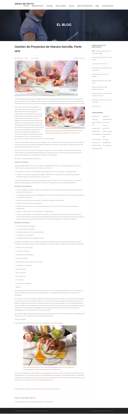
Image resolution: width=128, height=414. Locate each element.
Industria (82, 58)
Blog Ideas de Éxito (37, 6)
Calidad (105, 117)
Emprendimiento (97, 123)
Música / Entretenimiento (85, 6)
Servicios (71, 6)
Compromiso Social (107, 6)
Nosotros (26, 6)
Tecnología (49, 6)
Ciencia (94, 120)
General (105, 123)
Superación (95, 146)
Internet (105, 128)
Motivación (106, 132)
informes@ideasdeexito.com (44, 316)
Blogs (97, 6)
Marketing (95, 132)
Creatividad (106, 120)
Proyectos (47, 389)
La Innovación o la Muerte (99, 64)
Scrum (104, 140)
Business (94, 117)
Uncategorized (96, 149)
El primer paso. (96, 106)
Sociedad (105, 143)
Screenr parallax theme (97, 411)
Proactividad (95, 134)
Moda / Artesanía (61, 6)
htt (24, 367)
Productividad (37, 389)
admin (36, 58)
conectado (32, 402)
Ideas (104, 126)
